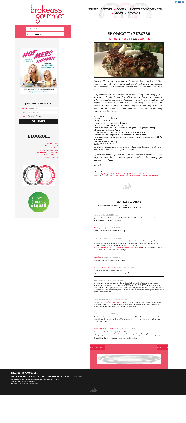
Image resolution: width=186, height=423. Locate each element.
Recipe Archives (101, 13)
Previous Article (90, 372)
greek (96, 191)
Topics (31, 126)
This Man (83, 274)
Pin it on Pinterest (139, 193)
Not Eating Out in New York (53, 168)
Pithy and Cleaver (57, 170)
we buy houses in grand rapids (91, 350)
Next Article (149, 372)
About (124, 18)
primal (117, 191)
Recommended (99, 18)
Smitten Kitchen (58, 172)
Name (32, 118)
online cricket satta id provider (91, 285)
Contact (143, 18)
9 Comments (135, 44)
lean (102, 191)
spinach (137, 191)
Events (144, 13)
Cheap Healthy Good (56, 161)
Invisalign (83, 243)
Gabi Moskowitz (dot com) (54, 165)
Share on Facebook (108, 193)
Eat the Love (59, 163)
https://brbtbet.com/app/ (99, 322)
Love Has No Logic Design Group (28, 411)
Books (127, 13)
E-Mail (31, 122)
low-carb (109, 191)
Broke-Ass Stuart (57, 158)
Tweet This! (124, 193)
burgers (89, 191)
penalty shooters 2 (93, 338)
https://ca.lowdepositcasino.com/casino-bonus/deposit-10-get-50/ (103, 264)
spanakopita (126, 191)
